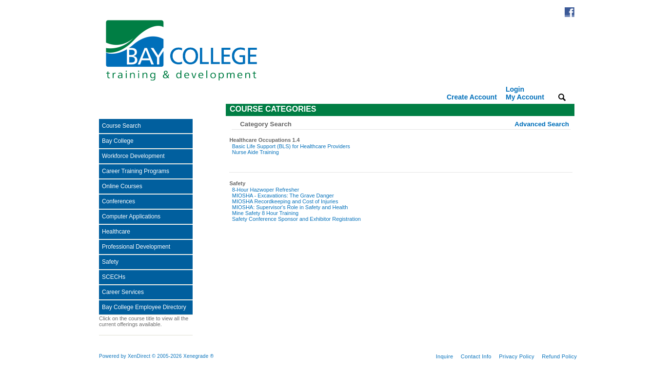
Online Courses (122, 186)
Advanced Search (541, 124)
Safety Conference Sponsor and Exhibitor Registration (296, 219)
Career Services (123, 292)
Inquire (445, 356)
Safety (110, 261)
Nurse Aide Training (255, 152)
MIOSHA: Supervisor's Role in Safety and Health (290, 207)
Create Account (472, 97)
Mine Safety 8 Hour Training (265, 213)
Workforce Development (133, 156)
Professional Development (136, 246)
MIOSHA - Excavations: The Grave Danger (283, 195)
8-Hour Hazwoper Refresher (265, 190)
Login (525, 93)
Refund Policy (559, 356)
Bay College (118, 140)
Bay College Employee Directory (144, 307)
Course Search (121, 125)
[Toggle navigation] (106, 110)
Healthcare (116, 231)
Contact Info (476, 356)
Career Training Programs (135, 171)
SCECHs (113, 277)
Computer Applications (131, 216)
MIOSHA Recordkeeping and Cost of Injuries (285, 201)
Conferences (118, 201)
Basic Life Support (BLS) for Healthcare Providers (291, 146)
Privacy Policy (516, 356)
